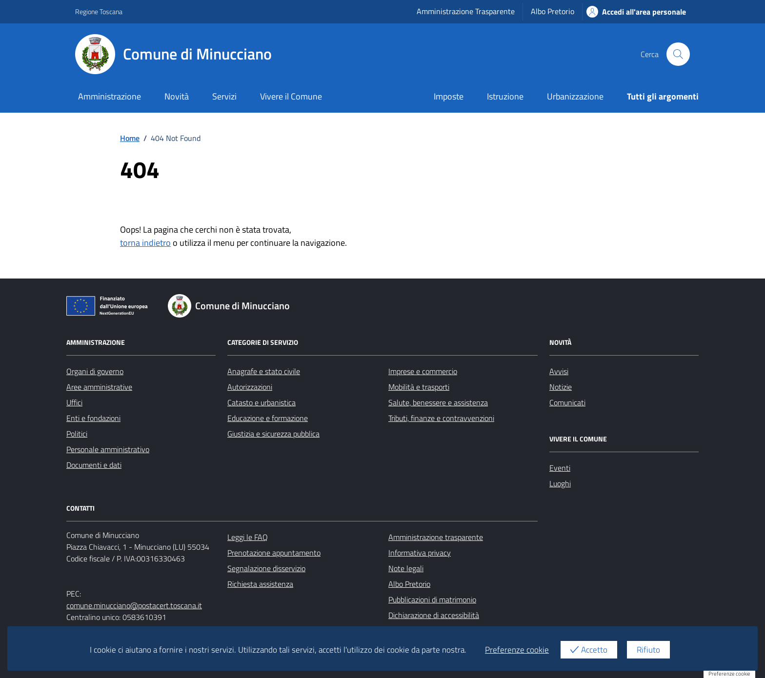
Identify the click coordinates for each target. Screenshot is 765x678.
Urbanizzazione (575, 96)
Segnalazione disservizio (266, 568)
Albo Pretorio (552, 11)
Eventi (559, 468)
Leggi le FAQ (247, 537)
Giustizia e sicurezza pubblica (273, 433)
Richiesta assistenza (260, 584)
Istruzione (505, 96)
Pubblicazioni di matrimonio (432, 599)
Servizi (224, 96)
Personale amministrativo (107, 449)
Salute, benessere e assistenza (438, 402)
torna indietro (145, 242)
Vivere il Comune (291, 96)
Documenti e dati (93, 465)
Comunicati (567, 402)
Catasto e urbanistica (261, 402)
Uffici (74, 402)
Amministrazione (109, 96)
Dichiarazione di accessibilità (433, 615)
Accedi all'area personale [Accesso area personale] (636, 12)
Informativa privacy (419, 552)
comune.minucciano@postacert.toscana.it (134, 605)
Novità (176, 96)
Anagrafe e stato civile (263, 371)
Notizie (560, 387)
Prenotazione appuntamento (274, 552)
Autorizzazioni (249, 387)
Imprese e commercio (422, 371)
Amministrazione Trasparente (466, 11)
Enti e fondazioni (93, 418)
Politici (76, 433)
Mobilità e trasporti (418, 387)
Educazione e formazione (267, 418)
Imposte (448, 96)
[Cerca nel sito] (678, 54)
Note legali (405, 568)
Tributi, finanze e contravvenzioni (441, 418)
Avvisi (558, 371)
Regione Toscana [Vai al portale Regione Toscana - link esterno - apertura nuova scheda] (98, 11)
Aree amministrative (99, 387)
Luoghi (560, 483)
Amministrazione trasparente (435, 537)
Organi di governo (94, 371)
